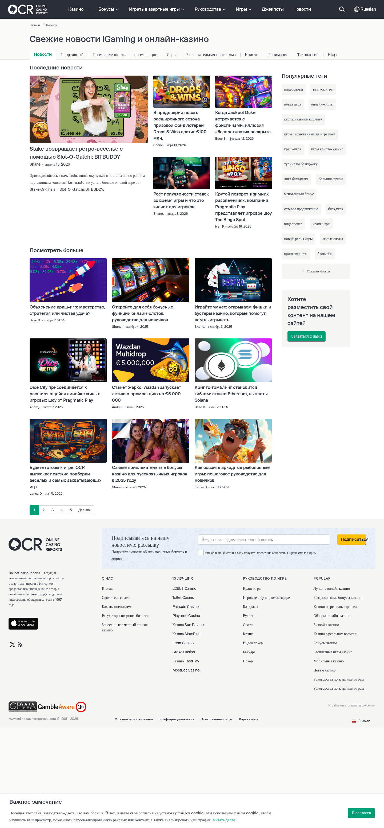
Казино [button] (78, 9)
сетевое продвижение (301, 208)
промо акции (145, 54)
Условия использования (134, 719)
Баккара (249, 652)
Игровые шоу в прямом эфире (266, 597)
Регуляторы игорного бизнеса (125, 615)
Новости (302, 9)
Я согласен (361, 813)
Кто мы (107, 588)
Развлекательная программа (210, 54)
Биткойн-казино (326, 624)
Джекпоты (273, 9)
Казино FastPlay (186, 661)
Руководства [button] (210, 9)
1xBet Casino (183, 597)
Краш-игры (252, 588)
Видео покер (253, 642)
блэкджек (335, 208)
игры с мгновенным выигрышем (309, 134)
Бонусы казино (325, 642)
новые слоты (333, 238)
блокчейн (325, 253)
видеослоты (293, 89)
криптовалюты (295, 253)
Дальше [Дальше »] (84, 509)
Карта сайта (248, 719)
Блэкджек (250, 606)
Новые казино (325, 670)
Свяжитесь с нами (116, 597)
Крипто (251, 54)
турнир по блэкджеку (301, 164)
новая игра (292, 104)
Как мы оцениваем (116, 606)
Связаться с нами (306, 336)
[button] (316, 271)
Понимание (277, 54)
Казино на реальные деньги (335, 606)
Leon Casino (183, 642)
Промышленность (109, 54)
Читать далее (224, 820)
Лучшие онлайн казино (332, 588)
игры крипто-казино (327, 149)
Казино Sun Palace (188, 624)
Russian (365, 9)
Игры (171, 54)
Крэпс (248, 633)
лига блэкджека (296, 179)
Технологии (308, 54)
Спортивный (72, 54)
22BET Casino (184, 588)
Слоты (248, 624)
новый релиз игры (298, 238)
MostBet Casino (186, 670)
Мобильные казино (329, 661)
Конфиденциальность (176, 719)
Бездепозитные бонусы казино (338, 597)
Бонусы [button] (108, 9)
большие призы (331, 179)
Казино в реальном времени (336, 633)
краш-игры (321, 223)
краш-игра (292, 149)
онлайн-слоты (322, 104)
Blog (332, 54)
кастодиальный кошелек (303, 119)
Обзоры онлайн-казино (332, 615)
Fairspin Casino (186, 606)
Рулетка (249, 615)
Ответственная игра (217, 719)
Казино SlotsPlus (187, 633)
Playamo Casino (186, 615)
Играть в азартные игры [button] (156, 9)
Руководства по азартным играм (339, 679)
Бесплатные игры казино (333, 652)
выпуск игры (323, 89)
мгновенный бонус (299, 194)
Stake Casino (184, 652)
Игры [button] (243, 9)
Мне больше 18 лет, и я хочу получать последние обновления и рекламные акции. (260, 553)
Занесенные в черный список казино (125, 627)
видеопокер (293, 223)
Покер (248, 661)
